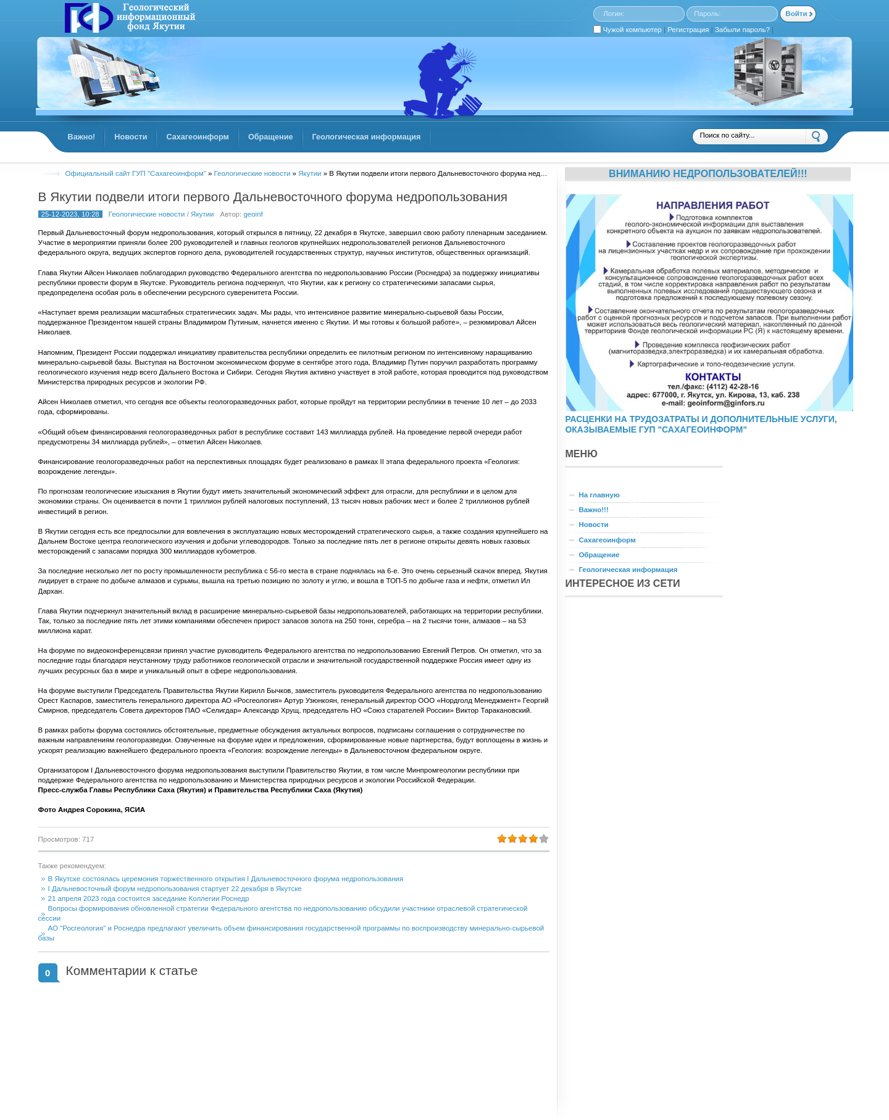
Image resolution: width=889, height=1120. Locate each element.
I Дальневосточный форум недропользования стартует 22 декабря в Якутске (175, 888)
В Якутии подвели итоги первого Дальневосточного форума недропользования (272, 196)
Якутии (202, 214)
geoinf (252, 214)
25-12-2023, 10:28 (70, 214)
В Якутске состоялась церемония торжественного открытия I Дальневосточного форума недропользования (226, 878)
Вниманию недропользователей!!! (708, 173)
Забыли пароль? (742, 29)
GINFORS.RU (128, 19)
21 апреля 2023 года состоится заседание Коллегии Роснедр (148, 898)
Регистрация (688, 29)
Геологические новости (147, 214)
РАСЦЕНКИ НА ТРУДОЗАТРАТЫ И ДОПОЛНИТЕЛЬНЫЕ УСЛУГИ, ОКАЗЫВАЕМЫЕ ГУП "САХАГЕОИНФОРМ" (701, 424)
